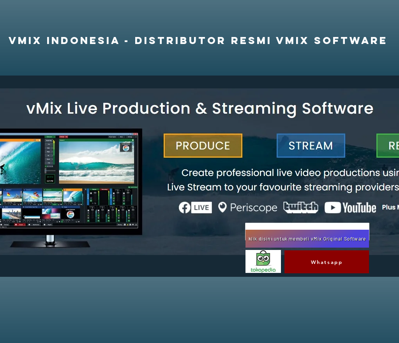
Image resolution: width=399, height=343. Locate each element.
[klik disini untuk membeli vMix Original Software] (307, 239)
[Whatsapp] (326, 261)
